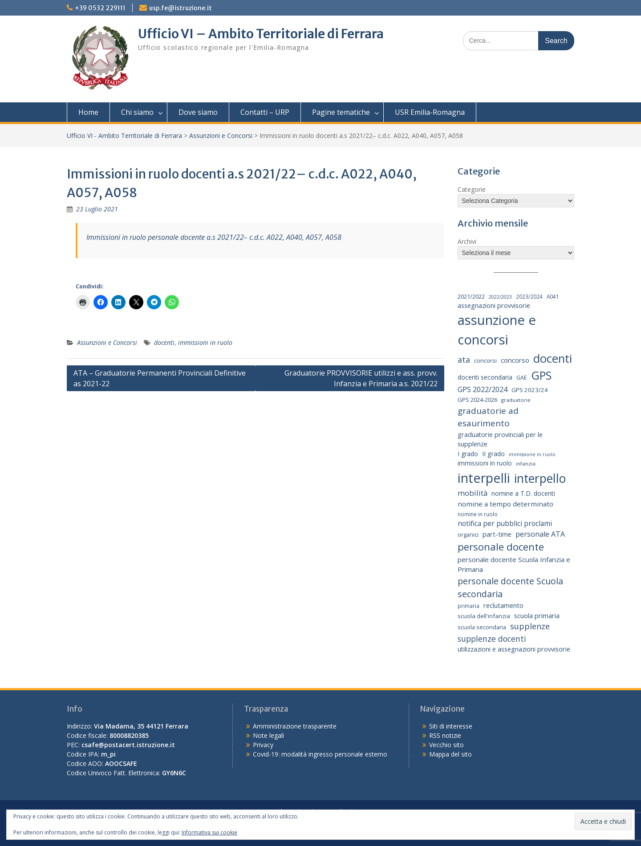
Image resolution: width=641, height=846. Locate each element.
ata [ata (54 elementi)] (464, 359)
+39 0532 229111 (100, 8)
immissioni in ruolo (205, 342)
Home (88, 112)
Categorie (472, 189)
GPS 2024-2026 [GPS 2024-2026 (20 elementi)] (477, 400)
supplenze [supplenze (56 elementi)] (530, 626)
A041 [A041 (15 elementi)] (553, 296)
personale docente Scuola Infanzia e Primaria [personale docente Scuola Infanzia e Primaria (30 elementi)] (514, 564)
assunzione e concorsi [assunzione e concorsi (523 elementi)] (497, 329)
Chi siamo (137, 112)
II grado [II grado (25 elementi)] (493, 453)
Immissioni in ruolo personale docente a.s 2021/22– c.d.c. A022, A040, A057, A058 (213, 237)
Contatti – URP (264, 112)
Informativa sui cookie (209, 832)
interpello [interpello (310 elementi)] (540, 478)
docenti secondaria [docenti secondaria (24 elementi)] (485, 377)
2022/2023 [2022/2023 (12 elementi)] (500, 297)
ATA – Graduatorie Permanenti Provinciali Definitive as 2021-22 (159, 378)
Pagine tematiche (341, 112)
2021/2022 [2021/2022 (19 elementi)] (471, 296)
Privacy (263, 745)
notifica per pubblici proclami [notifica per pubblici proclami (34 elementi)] (505, 523)
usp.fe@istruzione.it (180, 8)
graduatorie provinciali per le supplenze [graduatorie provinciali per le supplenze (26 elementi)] (500, 439)
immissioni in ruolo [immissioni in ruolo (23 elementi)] (485, 463)
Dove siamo (198, 112)
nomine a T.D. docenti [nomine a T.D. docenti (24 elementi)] (523, 493)
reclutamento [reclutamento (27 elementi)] (503, 605)
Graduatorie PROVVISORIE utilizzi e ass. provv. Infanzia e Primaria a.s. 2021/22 (361, 378)
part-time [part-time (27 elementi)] (497, 534)
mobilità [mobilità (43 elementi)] (472, 493)
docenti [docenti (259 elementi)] (552, 358)
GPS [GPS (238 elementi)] (541, 375)
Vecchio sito (446, 745)
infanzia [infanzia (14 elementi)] (526, 463)
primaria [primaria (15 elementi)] (468, 605)
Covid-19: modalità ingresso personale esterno (320, 754)
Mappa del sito (450, 754)
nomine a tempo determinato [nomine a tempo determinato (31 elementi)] (505, 503)
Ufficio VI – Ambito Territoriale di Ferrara (261, 34)
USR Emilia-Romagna (430, 112)
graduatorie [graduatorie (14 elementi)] (516, 400)
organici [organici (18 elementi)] (468, 534)
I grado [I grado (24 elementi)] (468, 453)
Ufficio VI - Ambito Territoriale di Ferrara (124, 135)
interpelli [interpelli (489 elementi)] (484, 477)
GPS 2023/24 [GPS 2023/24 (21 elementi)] (529, 390)
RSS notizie (445, 735)
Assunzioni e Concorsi (220, 135)
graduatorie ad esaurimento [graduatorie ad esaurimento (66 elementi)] (488, 417)
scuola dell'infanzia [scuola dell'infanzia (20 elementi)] (484, 616)
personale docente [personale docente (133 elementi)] (501, 547)
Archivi (467, 241)
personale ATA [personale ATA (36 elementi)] (540, 534)
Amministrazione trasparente (295, 726)
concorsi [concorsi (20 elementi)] (485, 360)
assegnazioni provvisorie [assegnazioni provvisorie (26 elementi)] (494, 305)
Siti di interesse (450, 726)
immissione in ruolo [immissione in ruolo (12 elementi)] (532, 454)
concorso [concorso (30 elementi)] (515, 360)
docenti (164, 342)
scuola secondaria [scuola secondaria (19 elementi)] (482, 627)
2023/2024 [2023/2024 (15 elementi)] (529, 296)
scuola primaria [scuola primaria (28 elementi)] (537, 615)
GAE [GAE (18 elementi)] (521, 377)
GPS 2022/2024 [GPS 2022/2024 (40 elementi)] (482, 389)
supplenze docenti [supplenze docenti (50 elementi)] (492, 638)
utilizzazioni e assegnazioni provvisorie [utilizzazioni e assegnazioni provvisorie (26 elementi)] (514, 649)
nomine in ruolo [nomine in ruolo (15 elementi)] (478, 514)
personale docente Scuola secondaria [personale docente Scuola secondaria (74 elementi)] (510, 587)
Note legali (268, 735)
